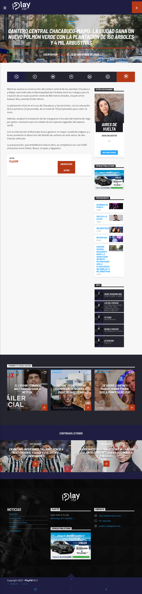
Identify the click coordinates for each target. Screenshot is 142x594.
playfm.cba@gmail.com (110, 526)
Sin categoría (15, 530)
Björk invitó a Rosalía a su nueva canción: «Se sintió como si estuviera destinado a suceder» (107, 452)
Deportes (56, 372)
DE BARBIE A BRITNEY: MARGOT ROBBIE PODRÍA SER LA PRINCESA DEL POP (114, 389)
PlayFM (62, 54)
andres (12, 406)
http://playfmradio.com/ (110, 515)
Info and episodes (109, 152)
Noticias (71, 24)
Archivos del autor (66, 167)
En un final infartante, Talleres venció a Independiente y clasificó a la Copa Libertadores (36, 452)
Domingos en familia (102, 206)
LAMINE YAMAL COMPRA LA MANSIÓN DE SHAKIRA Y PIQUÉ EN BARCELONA (71, 389)
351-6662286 (105, 521)
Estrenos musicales (18, 522)
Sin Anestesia (102, 228)
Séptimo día (101, 237)
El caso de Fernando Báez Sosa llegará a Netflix (27, 389)
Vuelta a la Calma (101, 217)
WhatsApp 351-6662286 (63, 518)
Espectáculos (15, 372)
